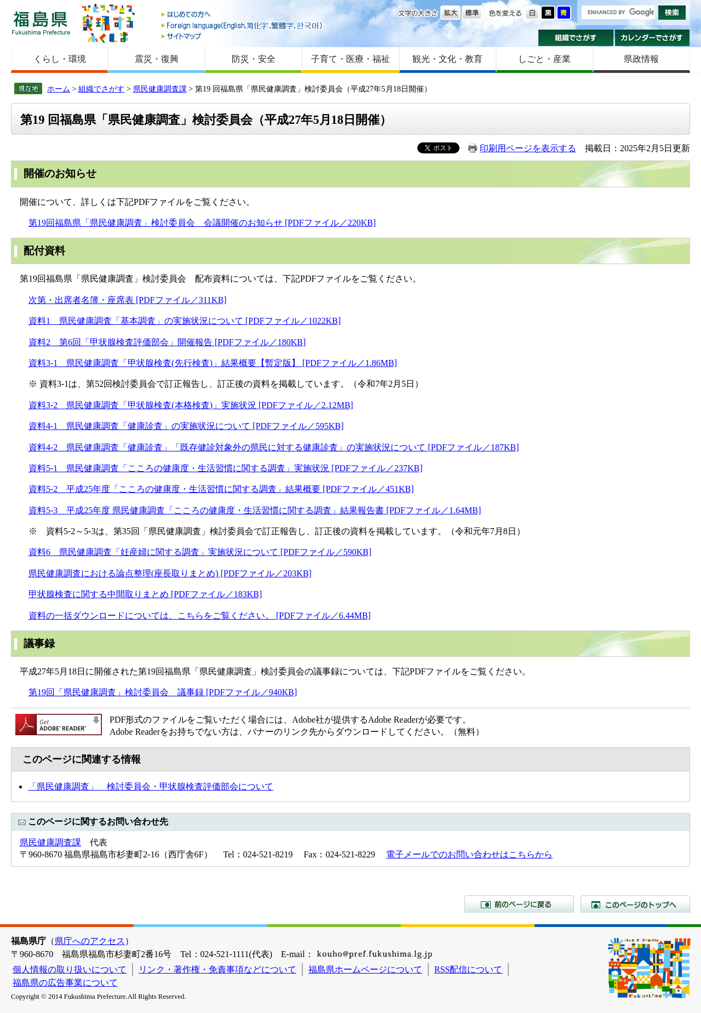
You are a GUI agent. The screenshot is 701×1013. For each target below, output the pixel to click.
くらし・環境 (59, 59)
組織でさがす (575, 38)
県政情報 (641, 59)
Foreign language (242, 25)
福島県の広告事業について (65, 982)
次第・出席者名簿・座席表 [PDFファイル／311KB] (127, 300)
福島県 (41, 23)
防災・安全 (253, 59)
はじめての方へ (242, 15)
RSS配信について (468, 969)
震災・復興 (157, 59)
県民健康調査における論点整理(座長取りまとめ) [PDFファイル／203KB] (170, 573)
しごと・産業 (544, 59)
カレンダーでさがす (652, 38)
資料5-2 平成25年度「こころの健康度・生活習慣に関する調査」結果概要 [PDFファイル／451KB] (221, 489)
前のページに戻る (519, 904)
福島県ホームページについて (365, 969)
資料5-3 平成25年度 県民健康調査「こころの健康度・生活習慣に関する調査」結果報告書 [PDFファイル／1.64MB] (254, 510)
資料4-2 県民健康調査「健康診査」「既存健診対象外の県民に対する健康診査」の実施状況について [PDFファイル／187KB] (273, 447)
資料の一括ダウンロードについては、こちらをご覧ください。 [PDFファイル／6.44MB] (199, 615)
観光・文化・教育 (447, 59)
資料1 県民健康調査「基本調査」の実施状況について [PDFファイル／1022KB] (184, 320)
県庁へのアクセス (90, 941)
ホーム (58, 88)
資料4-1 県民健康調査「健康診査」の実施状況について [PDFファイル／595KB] (186, 426)
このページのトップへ (635, 904)
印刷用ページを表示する (528, 148)
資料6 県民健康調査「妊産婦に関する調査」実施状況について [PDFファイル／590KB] (199, 552)
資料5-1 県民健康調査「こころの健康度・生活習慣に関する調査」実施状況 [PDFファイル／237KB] (225, 468)
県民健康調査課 (160, 88)
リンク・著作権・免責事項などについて (217, 969)
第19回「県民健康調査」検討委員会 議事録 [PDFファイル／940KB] (162, 692)
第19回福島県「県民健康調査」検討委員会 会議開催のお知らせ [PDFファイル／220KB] (202, 222)
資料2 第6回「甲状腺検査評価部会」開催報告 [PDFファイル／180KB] (167, 342)
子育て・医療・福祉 (350, 59)
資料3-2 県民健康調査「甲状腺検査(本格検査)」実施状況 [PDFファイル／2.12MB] (190, 405)
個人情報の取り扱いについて (70, 969)
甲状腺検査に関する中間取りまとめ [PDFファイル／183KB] (145, 594)
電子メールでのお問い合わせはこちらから (469, 854)
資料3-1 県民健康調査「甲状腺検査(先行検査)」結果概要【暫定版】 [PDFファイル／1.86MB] (212, 363)
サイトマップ (242, 36)
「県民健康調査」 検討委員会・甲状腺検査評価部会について (150, 786)
